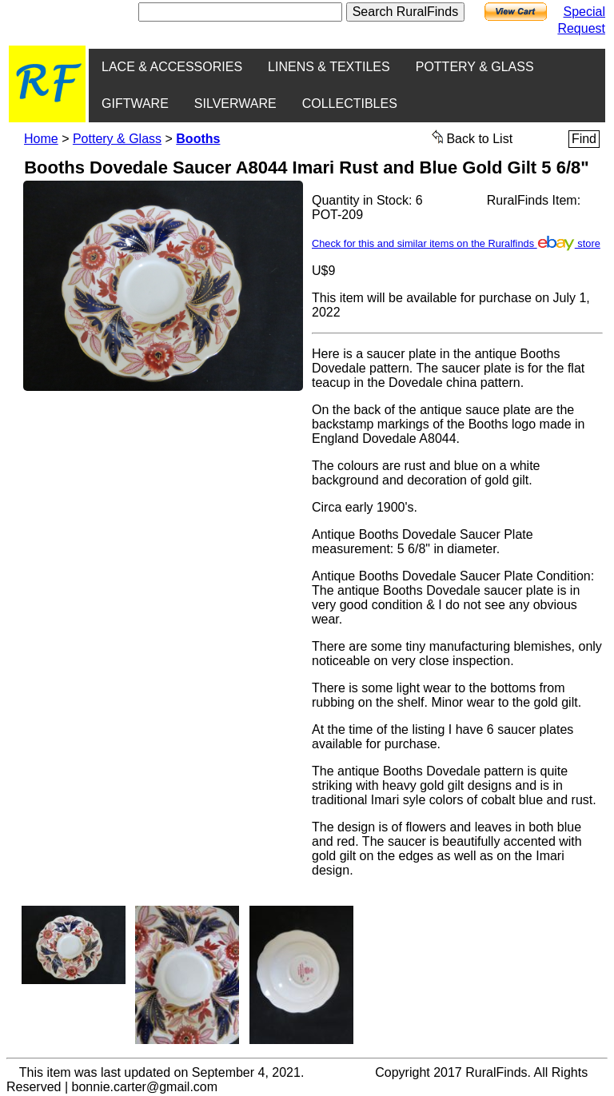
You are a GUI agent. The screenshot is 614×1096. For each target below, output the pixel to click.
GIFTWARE (135, 103)
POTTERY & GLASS (475, 67)
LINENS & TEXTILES (329, 67)
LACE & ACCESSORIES (172, 67)
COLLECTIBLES (349, 103)
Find (584, 138)
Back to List (472, 137)
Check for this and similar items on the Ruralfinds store (456, 243)
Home (41, 138)
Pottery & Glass (117, 138)
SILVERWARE (235, 103)
